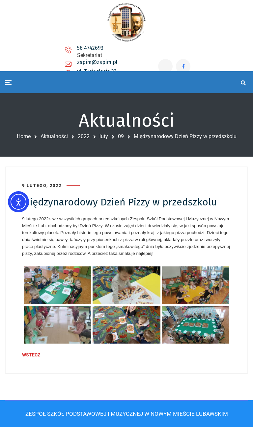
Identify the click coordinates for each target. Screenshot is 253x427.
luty (103, 136)
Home (24, 136)
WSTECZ (31, 354)
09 (121, 136)
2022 (84, 136)
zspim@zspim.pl (90, 54)
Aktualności (54, 136)
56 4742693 (36, 51)
